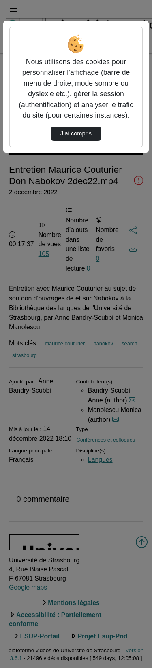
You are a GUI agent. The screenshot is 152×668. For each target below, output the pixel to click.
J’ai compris (76, 133)
